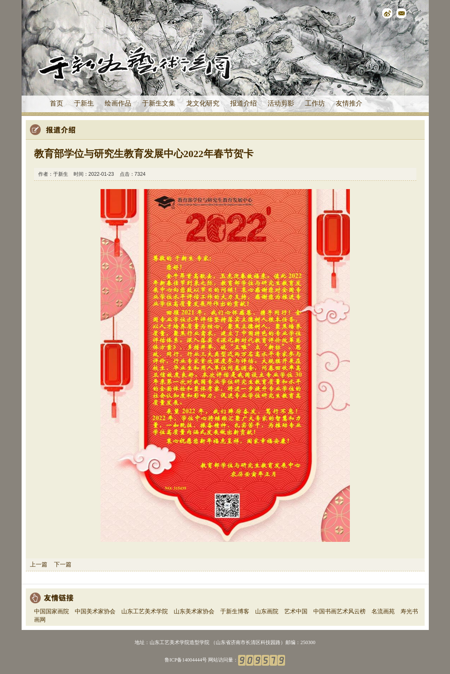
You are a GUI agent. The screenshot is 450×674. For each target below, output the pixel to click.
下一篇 (62, 564)
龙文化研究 (202, 103)
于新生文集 (158, 103)
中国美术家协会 (95, 611)
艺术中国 (295, 611)
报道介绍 (243, 103)
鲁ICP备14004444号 (186, 659)
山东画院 (266, 611)
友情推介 (349, 103)
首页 (56, 103)
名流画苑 (383, 611)
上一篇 (38, 564)
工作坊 (315, 103)
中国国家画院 (51, 611)
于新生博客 (234, 611)
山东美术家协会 (194, 611)
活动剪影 (281, 103)
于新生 (84, 103)
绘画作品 (118, 103)
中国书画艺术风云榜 (339, 611)
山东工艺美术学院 (144, 611)
